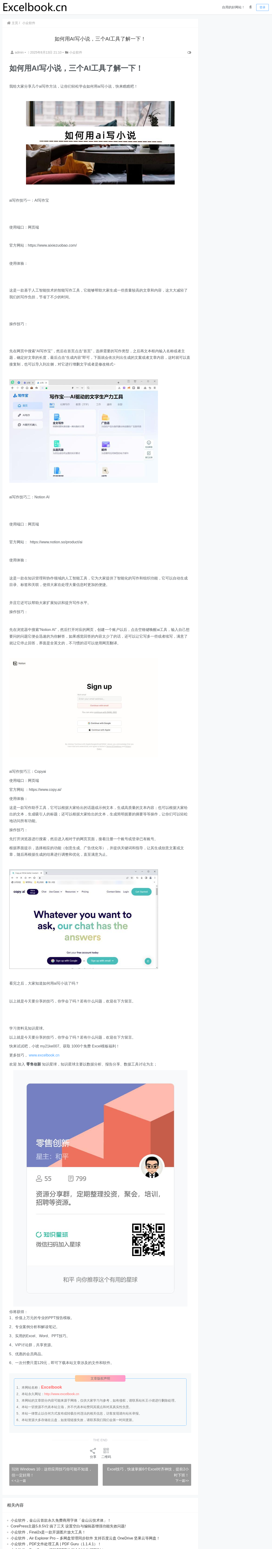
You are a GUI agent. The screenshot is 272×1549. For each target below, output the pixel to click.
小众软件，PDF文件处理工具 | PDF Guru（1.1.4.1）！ (56, 1544)
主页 (12, 23)
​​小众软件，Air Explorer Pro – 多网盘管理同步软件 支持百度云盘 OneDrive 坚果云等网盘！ (86, 1538)
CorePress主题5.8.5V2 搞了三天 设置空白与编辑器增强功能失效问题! (68, 1526)
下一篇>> (180, 1480)
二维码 (105, 1453)
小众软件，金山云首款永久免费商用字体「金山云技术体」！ (61, 1520)
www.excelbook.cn (44, 1055)
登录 (262, 7)
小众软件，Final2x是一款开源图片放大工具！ (48, 1532)
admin (18, 52)
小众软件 (29, 23)
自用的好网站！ (233, 7)
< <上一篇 (19, 1480)
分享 (92, 1453)
